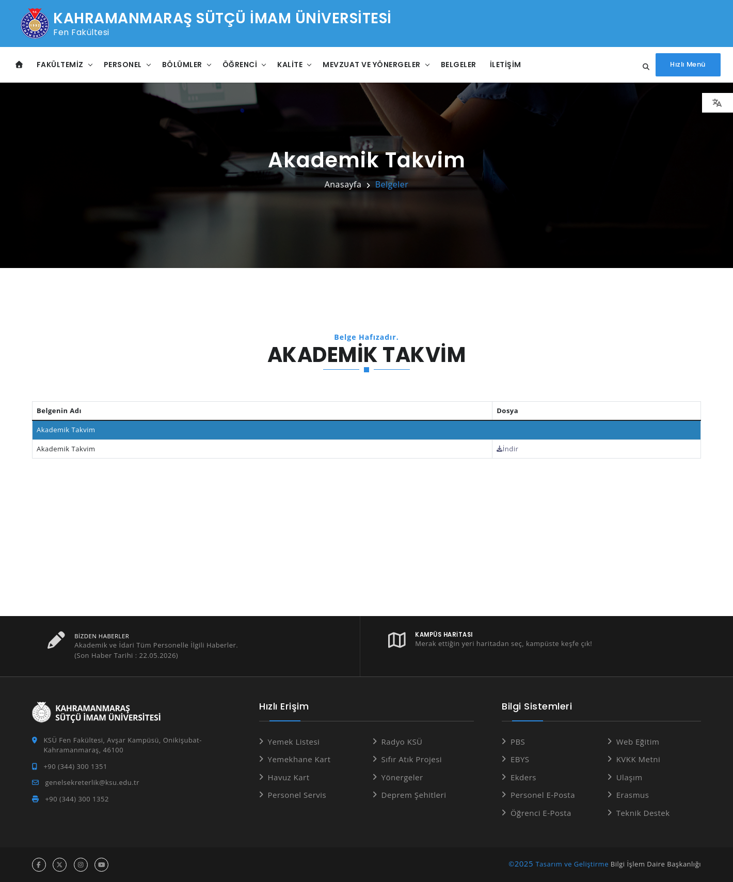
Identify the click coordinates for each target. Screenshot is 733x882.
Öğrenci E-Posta (541, 813)
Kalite (289, 64)
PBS (518, 741)
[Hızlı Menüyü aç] (687, 64)
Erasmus (632, 795)
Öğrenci (240, 64)
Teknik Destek (643, 813)
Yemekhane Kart (299, 759)
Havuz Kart (289, 777)
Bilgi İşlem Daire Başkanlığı (656, 864)
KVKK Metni (638, 759)
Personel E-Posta (543, 795)
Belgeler (458, 64)
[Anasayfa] (19, 65)
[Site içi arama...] (641, 67)
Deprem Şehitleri (414, 795)
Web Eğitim (638, 741)
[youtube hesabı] (101, 864)
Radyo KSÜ (402, 741)
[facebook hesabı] (39, 864)
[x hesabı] (59, 864)
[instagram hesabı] (80, 864)
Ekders (523, 777)
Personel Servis (297, 795)
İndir (507, 448)
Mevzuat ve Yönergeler (372, 64)
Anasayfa (343, 184)
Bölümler (182, 64)
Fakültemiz (60, 64)
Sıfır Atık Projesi (411, 759)
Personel (123, 64)
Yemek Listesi (294, 741)
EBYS (520, 759)
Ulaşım (629, 777)
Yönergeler (402, 777)
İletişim (505, 64)
